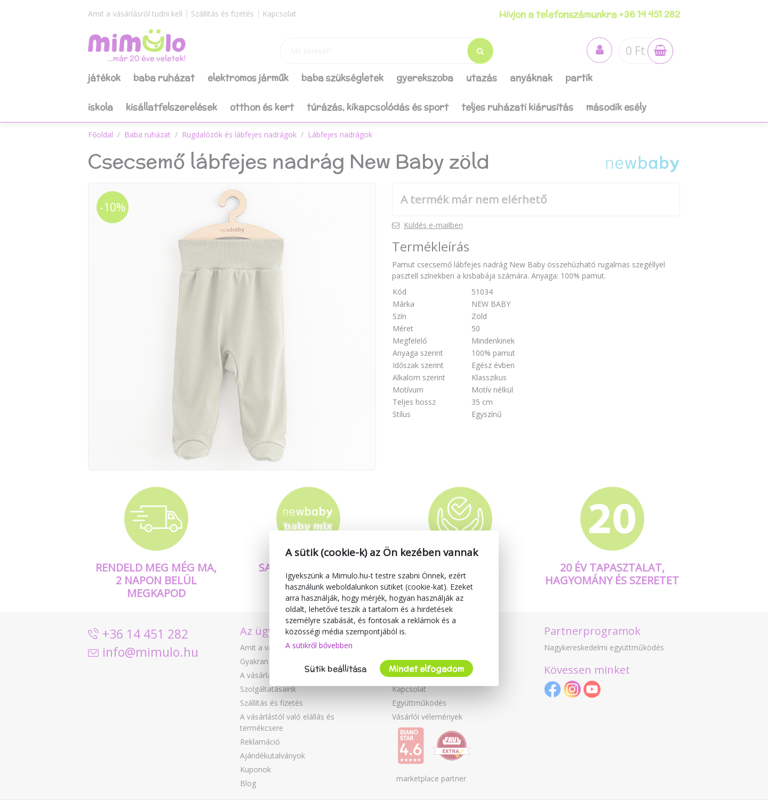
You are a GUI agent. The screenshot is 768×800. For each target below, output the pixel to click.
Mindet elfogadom (426, 668)
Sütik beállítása (335, 668)
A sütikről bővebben (319, 645)
